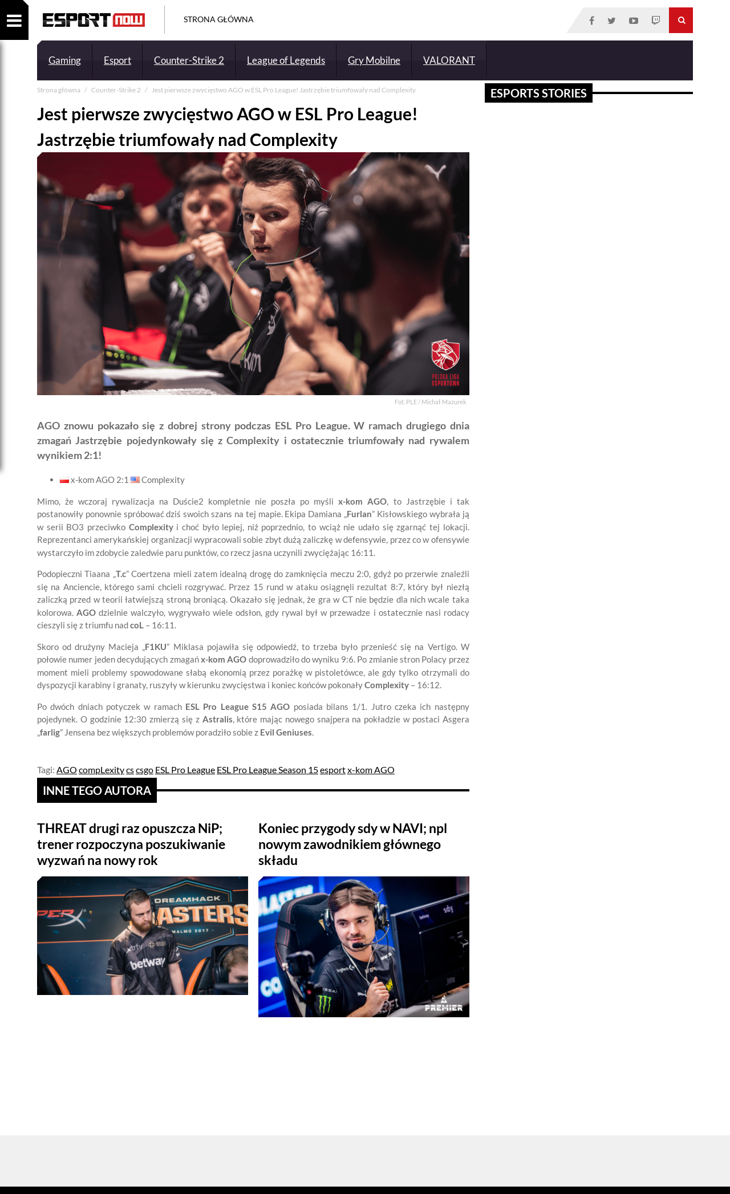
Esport (117, 60)
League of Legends (286, 60)
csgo (144, 769)
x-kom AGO (371, 769)
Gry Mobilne (374, 60)
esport (333, 769)
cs (130, 769)
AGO (66, 769)
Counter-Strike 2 (189, 60)
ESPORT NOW (94, 20)
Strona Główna (219, 19)
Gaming (64, 60)
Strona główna (59, 90)
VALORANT (449, 60)
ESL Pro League (185, 769)
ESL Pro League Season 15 (267, 769)
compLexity (101, 769)
